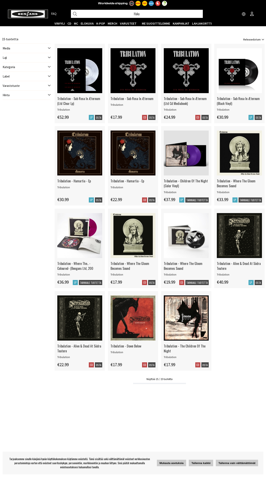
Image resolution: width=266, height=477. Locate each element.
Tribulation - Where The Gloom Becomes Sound (236, 183)
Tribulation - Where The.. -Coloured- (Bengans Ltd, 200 (75, 266)
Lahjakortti (202, 23)
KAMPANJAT (181, 23)
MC (76, 23)
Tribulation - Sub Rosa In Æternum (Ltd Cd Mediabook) (185, 101)
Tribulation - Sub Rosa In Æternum (132, 98)
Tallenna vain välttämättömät (236, 463)
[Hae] (137, 14)
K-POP (100, 23)
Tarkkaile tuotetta (197, 200)
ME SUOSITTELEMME (156, 23)
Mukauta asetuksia (172, 463)
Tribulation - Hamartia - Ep (74, 181)
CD (69, 23)
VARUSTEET (128, 23)
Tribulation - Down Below (126, 346)
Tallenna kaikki (201, 463)
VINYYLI (59, 23)
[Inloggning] (252, 14)
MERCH (112, 23)
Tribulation (63, 109)
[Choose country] (244, 14)
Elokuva (87, 23)
